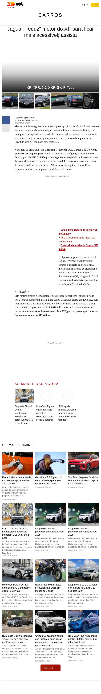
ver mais (50, 667)
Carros (50, 15)
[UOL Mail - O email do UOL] (83, 4)
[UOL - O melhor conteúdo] (15, 5)
